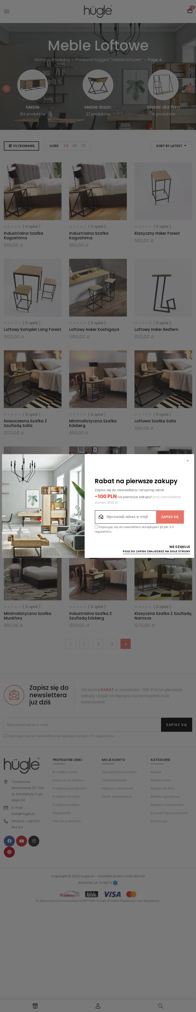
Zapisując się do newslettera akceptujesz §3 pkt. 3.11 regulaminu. (134, 529)
